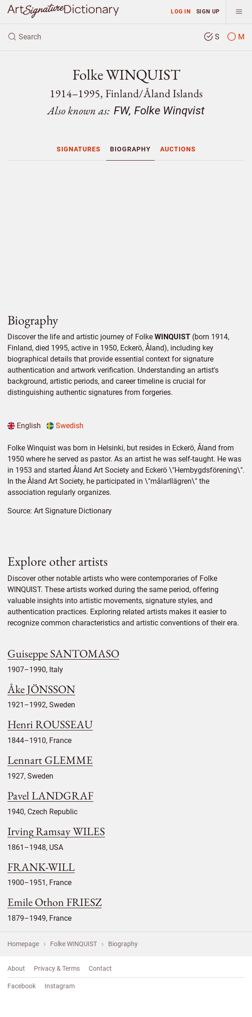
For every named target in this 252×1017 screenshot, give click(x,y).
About (16, 968)
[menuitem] (78, 149)
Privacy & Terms (57, 968)
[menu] (239, 12)
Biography (130, 149)
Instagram (60, 986)
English (24, 425)
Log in (181, 11)
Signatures (79, 149)
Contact (100, 968)
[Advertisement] (126, 233)
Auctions (178, 149)
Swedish (65, 425)
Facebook (21, 986)
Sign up (208, 11)
